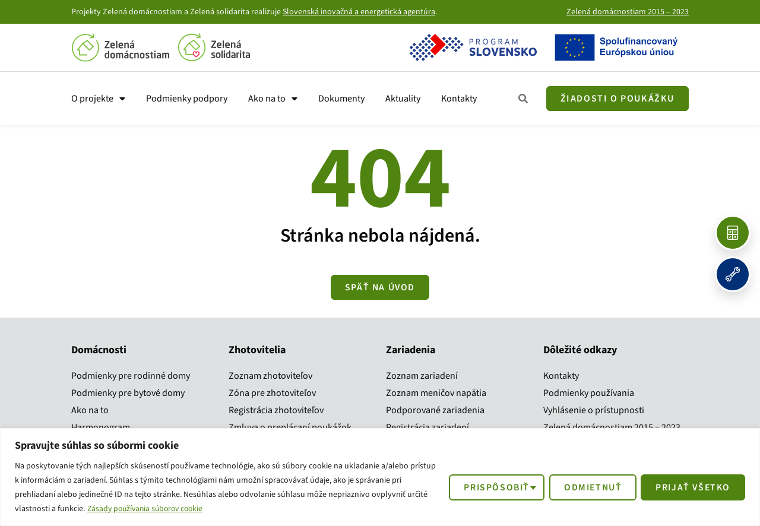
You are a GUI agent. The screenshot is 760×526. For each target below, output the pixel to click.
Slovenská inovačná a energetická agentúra (359, 12)
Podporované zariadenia (435, 410)
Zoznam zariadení (422, 375)
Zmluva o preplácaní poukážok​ (290, 427)
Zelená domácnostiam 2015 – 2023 (627, 12)
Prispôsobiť (491, 486)
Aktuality (402, 98)
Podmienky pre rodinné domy (130, 375)
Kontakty (459, 98)
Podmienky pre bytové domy (128, 393)
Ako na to (272, 98)
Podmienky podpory (186, 98)
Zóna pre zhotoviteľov (272, 393)
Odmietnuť (589, 486)
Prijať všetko (691, 486)
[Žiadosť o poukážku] (617, 98)
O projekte (98, 98)
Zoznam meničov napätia (436, 393)
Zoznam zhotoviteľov (270, 375)
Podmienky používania (588, 393)
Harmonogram (100, 427)
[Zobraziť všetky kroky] (523, 98)
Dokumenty (341, 98)
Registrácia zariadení (427, 427)
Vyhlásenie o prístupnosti (593, 410)
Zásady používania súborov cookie (148, 509)
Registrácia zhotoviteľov (276, 410)
